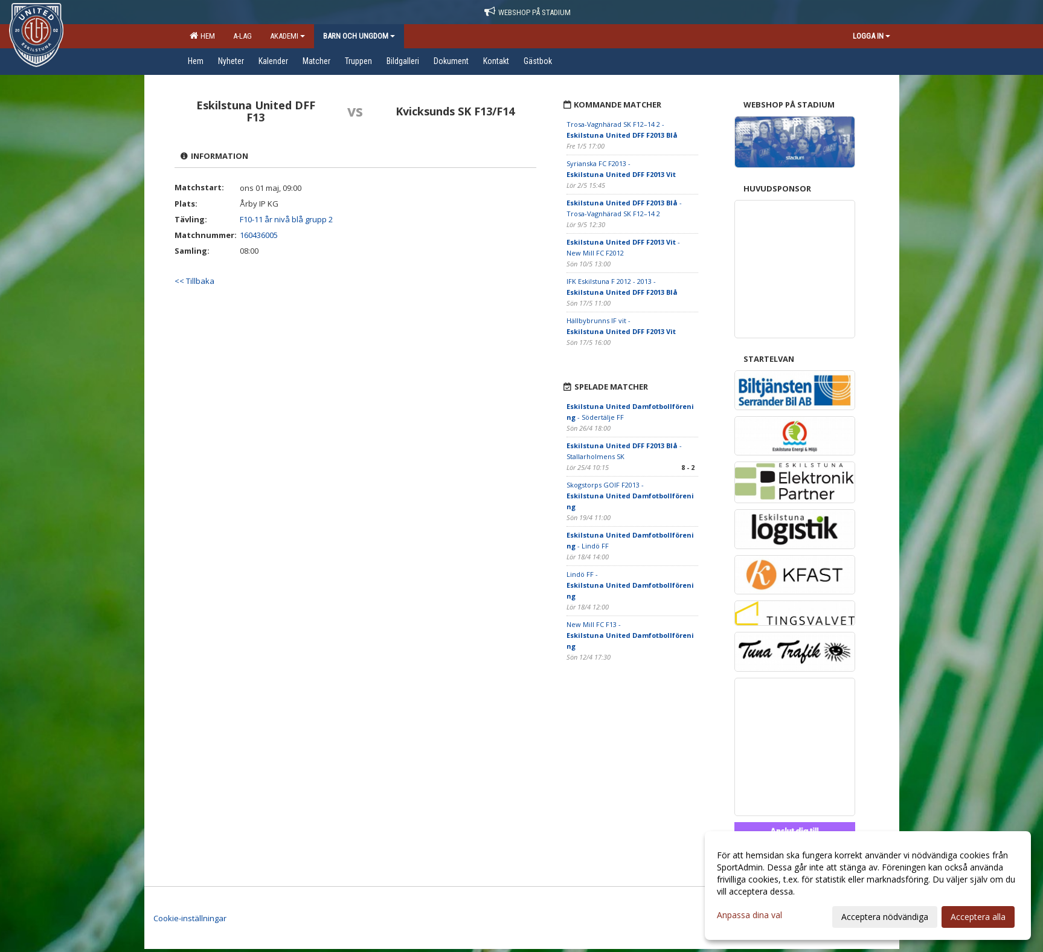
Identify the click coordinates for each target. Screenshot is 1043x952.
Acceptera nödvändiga (884, 916)
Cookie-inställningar (189, 918)
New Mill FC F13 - (630, 635)
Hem (202, 35)
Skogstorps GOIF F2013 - (630, 495)
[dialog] (868, 885)
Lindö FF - (630, 585)
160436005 (259, 235)
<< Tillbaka (194, 280)
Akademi (287, 35)
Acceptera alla (978, 916)
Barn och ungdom (359, 35)
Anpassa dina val (749, 915)
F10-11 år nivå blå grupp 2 (286, 219)
